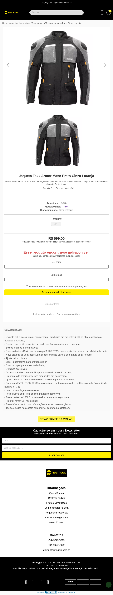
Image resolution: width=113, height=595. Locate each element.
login (56, 2)
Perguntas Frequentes (56, 512)
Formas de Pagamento (57, 517)
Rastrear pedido (56, 498)
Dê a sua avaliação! (65, 188)
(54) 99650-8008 (56, 545)
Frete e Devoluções (56, 503)
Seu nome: (56, 262)
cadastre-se (66, 2)
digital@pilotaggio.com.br (56, 550)
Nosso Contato (56, 522)
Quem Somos (56, 493)
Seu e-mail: (57, 275)
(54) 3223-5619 (56, 540)
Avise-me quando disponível (56, 292)
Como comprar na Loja (57, 508)
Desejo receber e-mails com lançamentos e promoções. (58, 286)
